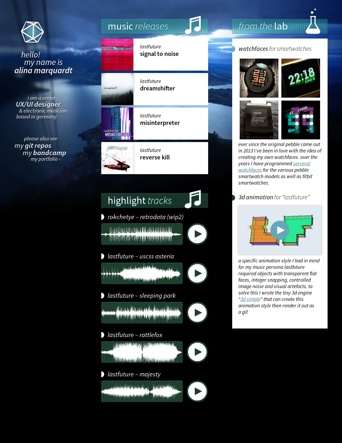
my (32, 145)
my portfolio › (45, 159)
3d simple (250, 299)
